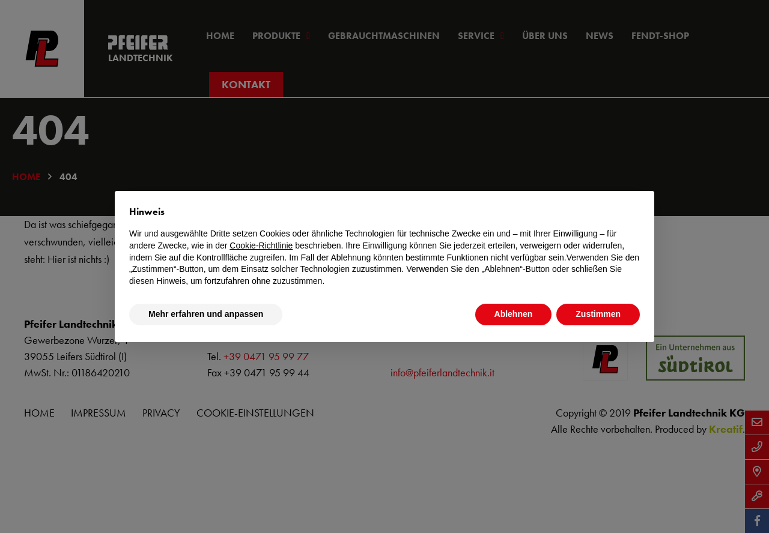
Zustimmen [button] (598, 314)
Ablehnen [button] (513, 314)
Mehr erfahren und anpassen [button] (205, 314)
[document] (384, 246)
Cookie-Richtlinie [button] (261, 245)
